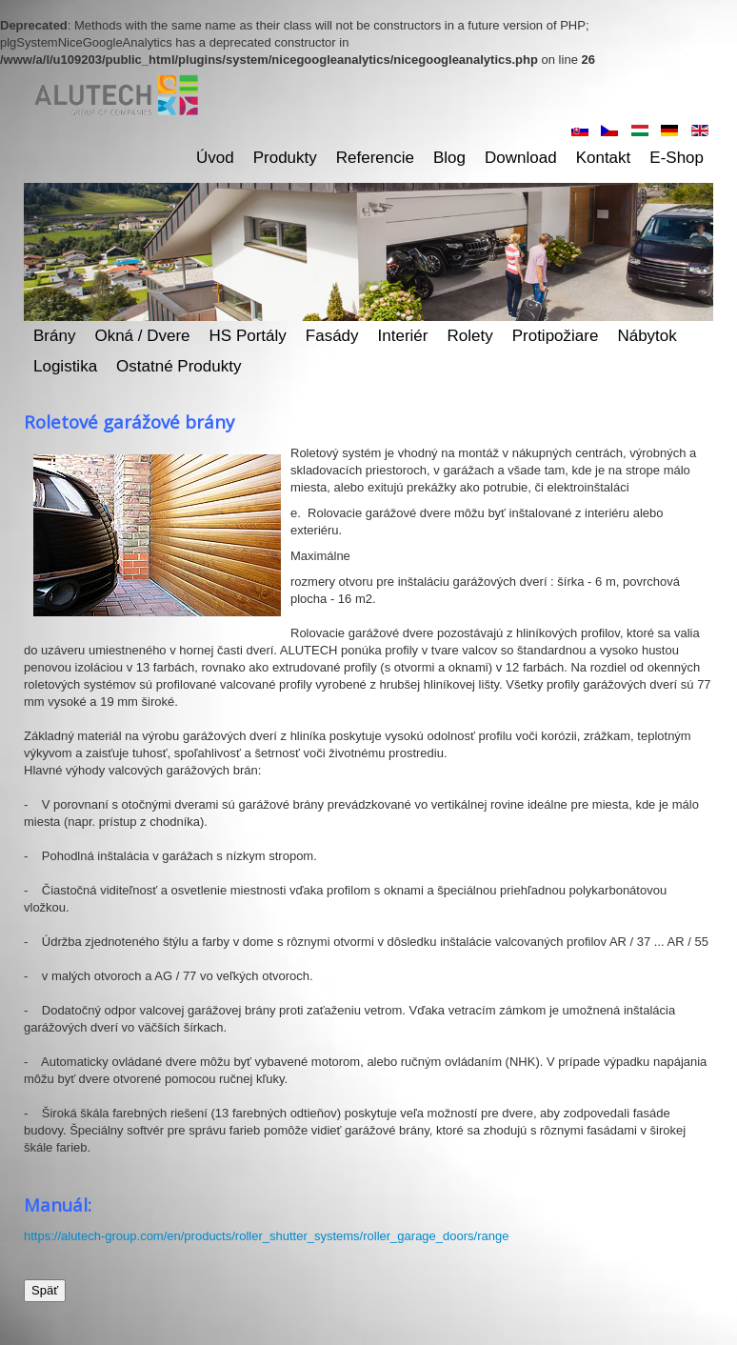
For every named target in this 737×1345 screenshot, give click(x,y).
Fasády (332, 336)
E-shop (676, 158)
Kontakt (603, 158)
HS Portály (248, 336)
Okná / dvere (141, 336)
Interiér (403, 336)
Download (521, 158)
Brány (54, 336)
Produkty (285, 158)
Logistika (65, 366)
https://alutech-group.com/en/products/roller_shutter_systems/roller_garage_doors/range (266, 1236)
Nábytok (646, 336)
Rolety (470, 336)
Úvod (215, 158)
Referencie (375, 158)
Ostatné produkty (178, 366)
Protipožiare (555, 336)
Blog (449, 158)
